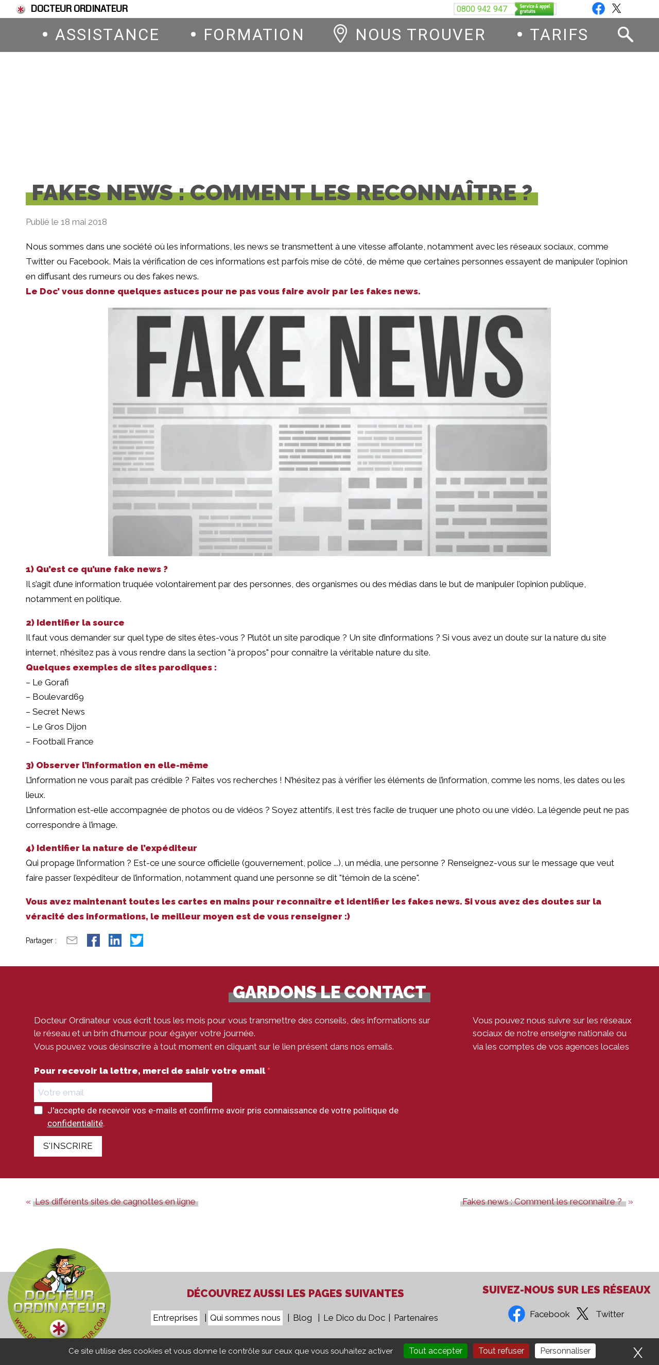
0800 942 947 (395, 112)
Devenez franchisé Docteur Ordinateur (379, 9)
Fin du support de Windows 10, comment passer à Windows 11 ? (150, 9)
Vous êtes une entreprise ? (533, 9)
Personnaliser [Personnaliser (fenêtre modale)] (565, 1351)
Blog (623, 9)
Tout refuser (501, 1351)
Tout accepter (435, 1351)
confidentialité (75, 1131)
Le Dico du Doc (354, 1318)
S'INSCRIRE (68, 1154)
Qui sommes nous (245, 1318)
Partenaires (416, 1318)
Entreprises (175, 1318)
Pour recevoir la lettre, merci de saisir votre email (150, 1079)
